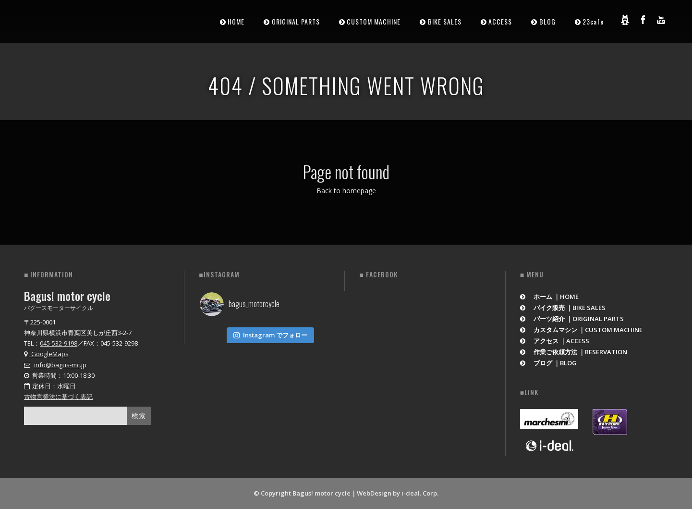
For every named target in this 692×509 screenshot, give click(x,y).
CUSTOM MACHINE (374, 21)
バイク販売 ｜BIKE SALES (563, 307)
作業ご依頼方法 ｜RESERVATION (574, 352)
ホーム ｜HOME (549, 296)
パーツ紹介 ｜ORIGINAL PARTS (572, 318)
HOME (236, 21)
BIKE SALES (444, 21)
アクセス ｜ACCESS (555, 340)
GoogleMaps (46, 353)
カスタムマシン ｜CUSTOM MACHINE (581, 329)
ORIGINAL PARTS (296, 21)
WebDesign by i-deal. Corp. (397, 493)
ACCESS (500, 21)
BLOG (547, 21)
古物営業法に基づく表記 (58, 396)
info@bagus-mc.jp (60, 364)
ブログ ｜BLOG (548, 363)
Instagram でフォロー (270, 335)
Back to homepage (346, 190)
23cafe (593, 21)
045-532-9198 (58, 343)
